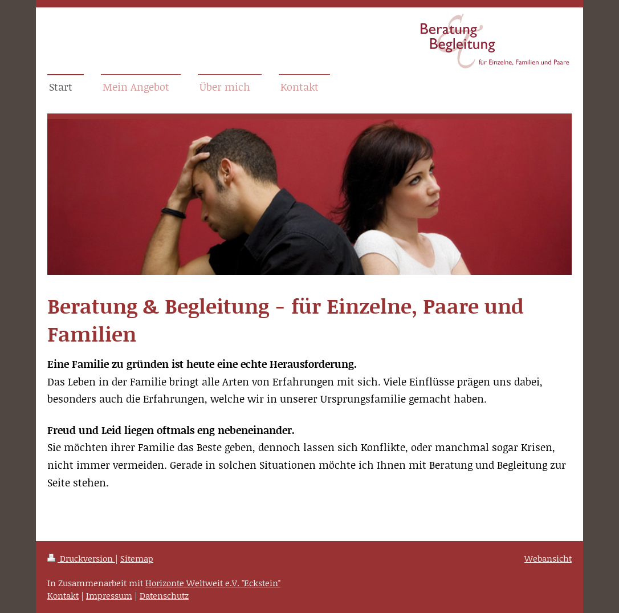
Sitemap (136, 558)
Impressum (109, 595)
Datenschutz (164, 595)
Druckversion (81, 558)
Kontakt (63, 595)
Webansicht (548, 558)
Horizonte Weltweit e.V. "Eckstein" (212, 583)
